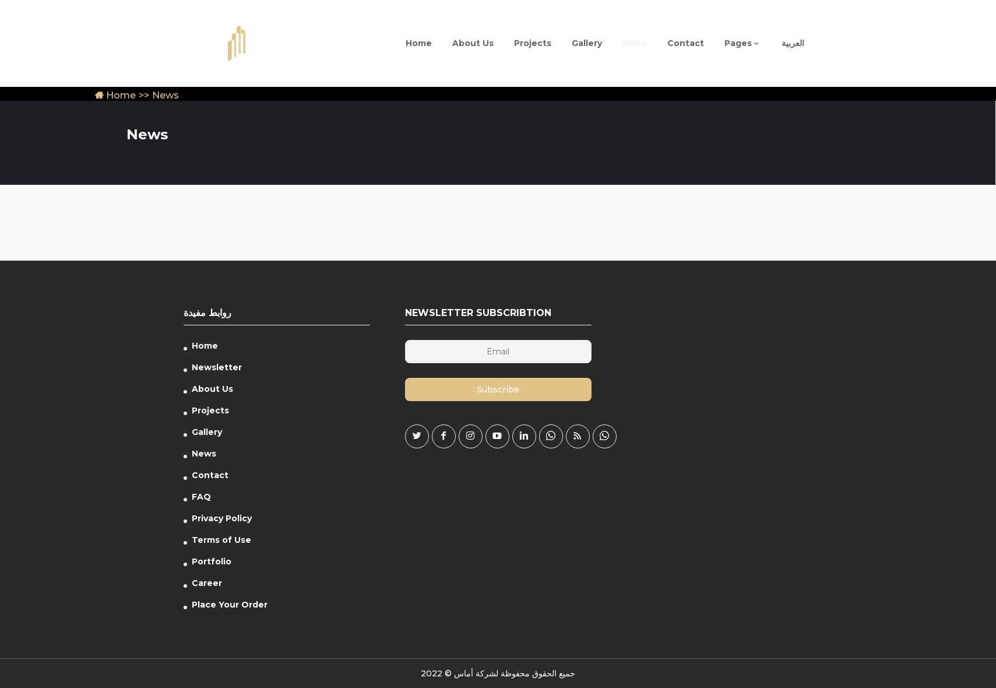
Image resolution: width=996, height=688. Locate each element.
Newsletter (217, 367)
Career (207, 583)
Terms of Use (221, 540)
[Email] (498, 351)
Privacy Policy (222, 518)
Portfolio (211, 561)
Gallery (207, 432)
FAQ (201, 497)
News (204, 453)
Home (115, 95)
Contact (210, 475)
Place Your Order (230, 604)
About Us (212, 389)
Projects (210, 410)
